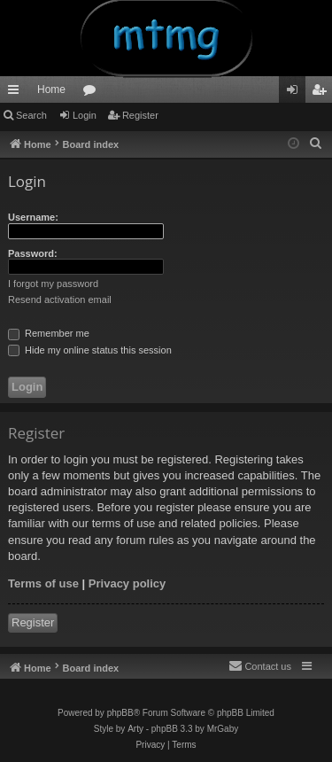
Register (140, 115)
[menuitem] (316, 143)
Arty (135, 729)
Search (31, 115)
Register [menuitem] (322, 93)
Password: (33, 253)
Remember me (48, 333)
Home (51, 89)
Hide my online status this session (90, 350)
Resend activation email (60, 299)
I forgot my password (53, 283)
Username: (33, 217)
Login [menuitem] (296, 93)
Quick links (17, 93)
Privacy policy (127, 583)
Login (85, 115)
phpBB (120, 713)
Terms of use (43, 583)
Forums (93, 93)
